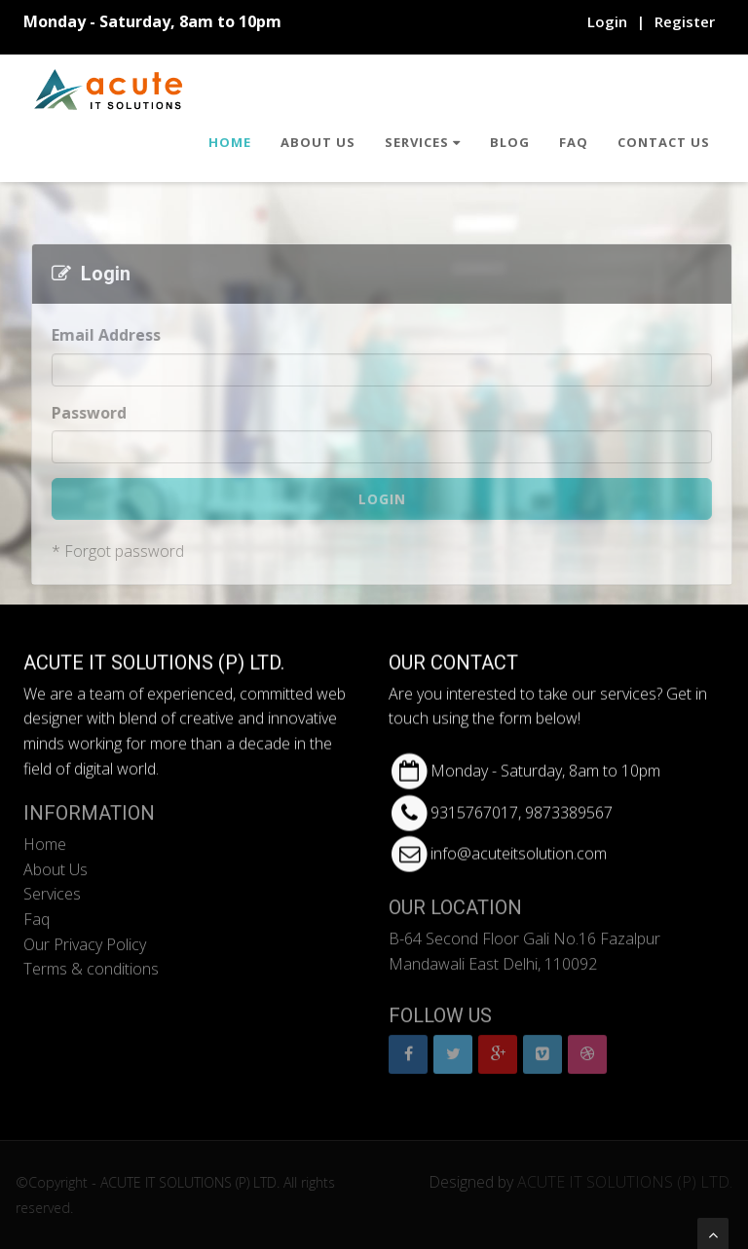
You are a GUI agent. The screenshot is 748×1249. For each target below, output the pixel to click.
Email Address (109, 335)
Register (684, 21)
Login (607, 21)
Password (92, 412)
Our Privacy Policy (84, 937)
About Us (317, 142)
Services (423, 142)
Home (229, 142)
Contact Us (663, 142)
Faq (573, 142)
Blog (510, 142)
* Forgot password (121, 551)
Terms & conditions (91, 962)
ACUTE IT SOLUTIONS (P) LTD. (631, 1182)
